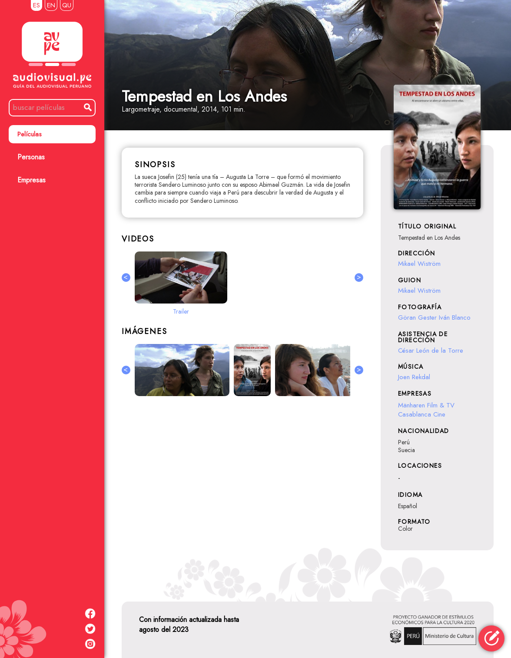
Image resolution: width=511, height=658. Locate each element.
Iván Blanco (455, 317)
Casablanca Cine (421, 414)
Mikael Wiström (419, 263)
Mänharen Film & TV (427, 405)
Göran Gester (417, 317)
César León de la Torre (430, 350)
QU (66, 5)
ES (36, 5)
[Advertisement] (242, 497)
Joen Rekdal (414, 377)
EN (51, 5)
